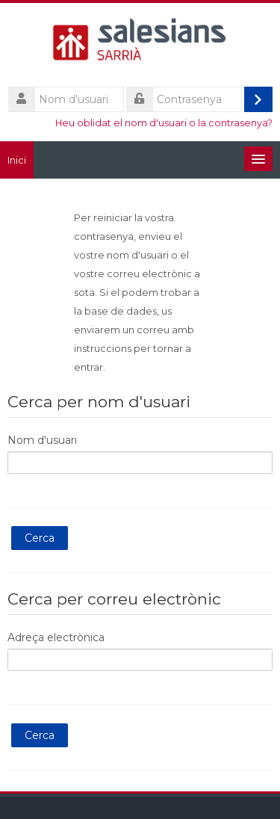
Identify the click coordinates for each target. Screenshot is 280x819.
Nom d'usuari (42, 440)
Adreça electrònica (56, 637)
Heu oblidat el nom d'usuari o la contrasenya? (164, 123)
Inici (16, 160)
